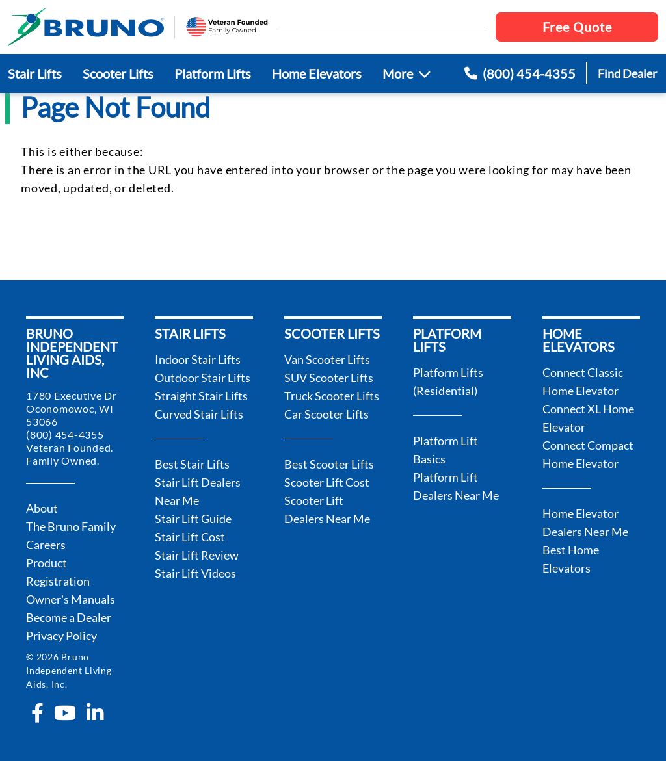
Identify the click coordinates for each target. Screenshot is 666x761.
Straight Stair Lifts (201, 396)
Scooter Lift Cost (326, 482)
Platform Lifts (212, 73)
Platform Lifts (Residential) (448, 381)
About (42, 508)
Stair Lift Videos (195, 573)
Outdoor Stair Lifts (202, 377)
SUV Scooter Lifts (328, 377)
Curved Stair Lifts (199, 414)
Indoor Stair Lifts (198, 359)
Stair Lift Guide (193, 518)
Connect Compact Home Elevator (587, 454)
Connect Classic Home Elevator (582, 381)
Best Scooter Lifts (329, 464)
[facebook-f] (37, 713)
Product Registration (58, 572)
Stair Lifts (35, 73)
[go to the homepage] (86, 27)
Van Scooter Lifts (327, 359)
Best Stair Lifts (192, 464)
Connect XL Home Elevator (588, 418)
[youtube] (65, 713)
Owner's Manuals (70, 599)
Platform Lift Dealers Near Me (456, 486)
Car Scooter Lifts (326, 414)
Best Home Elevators (570, 559)
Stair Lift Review (197, 555)
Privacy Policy (61, 635)
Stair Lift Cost (190, 537)
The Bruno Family (71, 526)
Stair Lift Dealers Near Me (198, 491)
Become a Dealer (68, 617)
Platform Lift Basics (445, 449)
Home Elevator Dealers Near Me (585, 522)
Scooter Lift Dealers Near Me (327, 509)
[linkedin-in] (95, 713)
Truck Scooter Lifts (331, 396)
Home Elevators (317, 73)
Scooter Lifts (118, 73)
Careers (46, 544)
